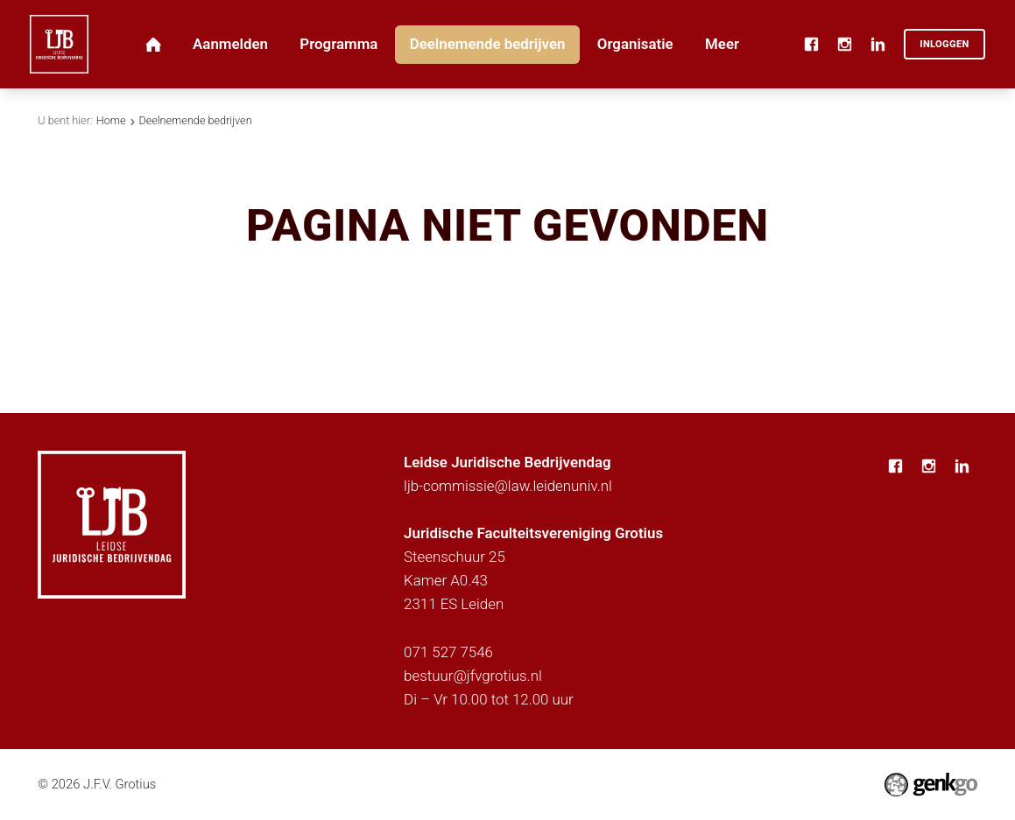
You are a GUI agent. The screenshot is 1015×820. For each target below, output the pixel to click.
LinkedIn (877, 45)
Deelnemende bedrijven (194, 120)
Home (111, 120)
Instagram (844, 45)
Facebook (811, 45)
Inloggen (944, 44)
